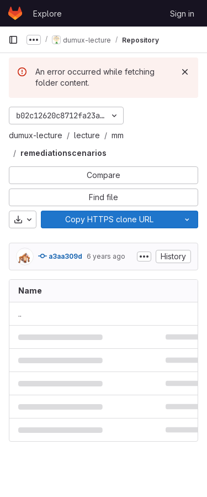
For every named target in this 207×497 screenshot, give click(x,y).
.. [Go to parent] (20, 313)
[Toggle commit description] (144, 256)
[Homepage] (15, 13)
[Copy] (109, 219)
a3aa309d (60, 256)
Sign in (182, 13)
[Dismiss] (185, 72)
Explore (47, 13)
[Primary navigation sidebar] (13, 40)
